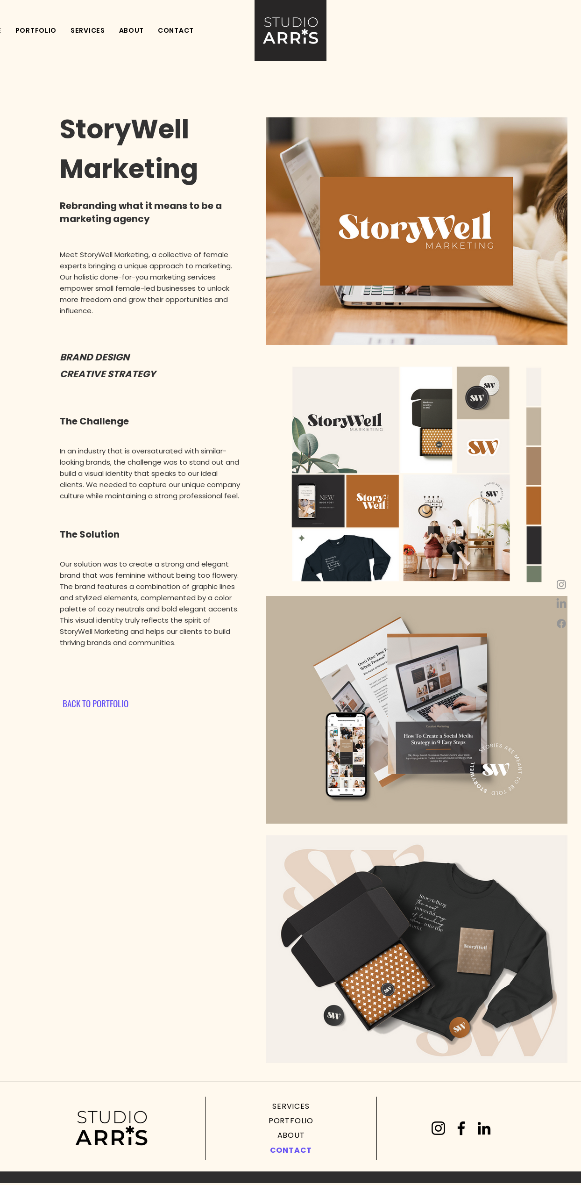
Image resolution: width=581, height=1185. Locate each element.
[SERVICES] (291, 1106)
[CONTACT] (291, 1150)
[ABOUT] (291, 1135)
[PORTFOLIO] (291, 1121)
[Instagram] (561, 584)
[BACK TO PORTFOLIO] (95, 703)
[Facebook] (561, 624)
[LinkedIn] (484, 1128)
